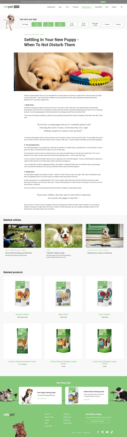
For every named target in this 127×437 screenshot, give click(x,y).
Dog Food (67, 414)
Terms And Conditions (93, 2)
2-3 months (48, 24)
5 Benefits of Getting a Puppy (55, 253)
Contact (114, 7)
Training (23, 250)
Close (103, 2)
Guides (37, 34)
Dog (61, 7)
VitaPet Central (87, 7)
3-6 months (60, 24)
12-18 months (83, 24)
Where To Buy (49, 417)
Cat (67, 7)
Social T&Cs (48, 426)
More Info (87, 399)
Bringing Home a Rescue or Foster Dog (100, 253)
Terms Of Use (87, 432)
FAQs (46, 423)
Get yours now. (41, 398)
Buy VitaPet (98, 7)
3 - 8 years (107, 24)
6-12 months (71, 24)
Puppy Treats (68, 423)
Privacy (79, 432)
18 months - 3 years (95, 24)
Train (106, 7)
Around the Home (29, 34)
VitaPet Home (51, 7)
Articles (47, 414)
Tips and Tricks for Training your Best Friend (18, 253)
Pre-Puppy (25, 24)
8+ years (118, 24)
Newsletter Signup (97, 421)
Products (75, 7)
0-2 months (36, 24)
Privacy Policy (81, 2)
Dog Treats (67, 420)
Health (42, 34)
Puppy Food (67, 417)
